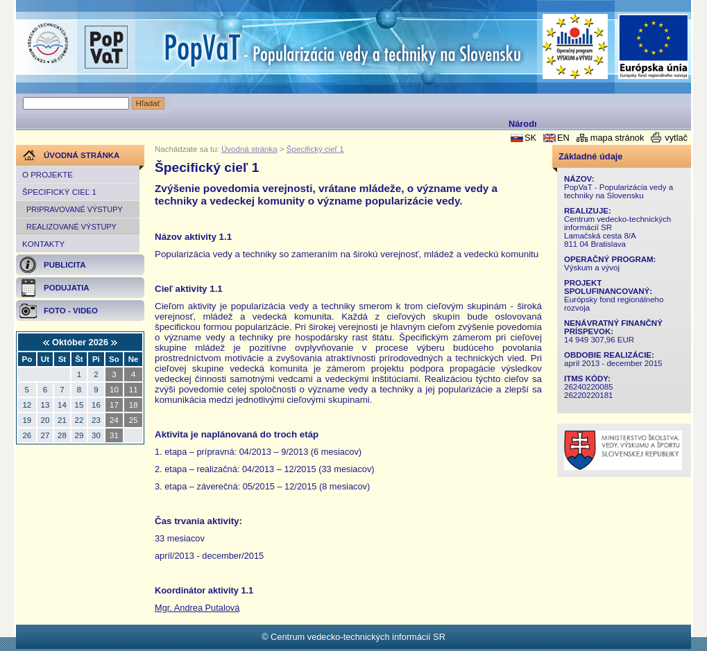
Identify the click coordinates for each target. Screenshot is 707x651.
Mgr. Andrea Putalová (197, 607)
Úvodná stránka (249, 149)
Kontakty (43, 244)
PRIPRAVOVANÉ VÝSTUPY (74, 209)
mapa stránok (617, 137)
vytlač (676, 137)
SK (530, 137)
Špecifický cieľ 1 (59, 192)
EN (563, 137)
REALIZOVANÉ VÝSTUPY (71, 227)
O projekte (47, 175)
